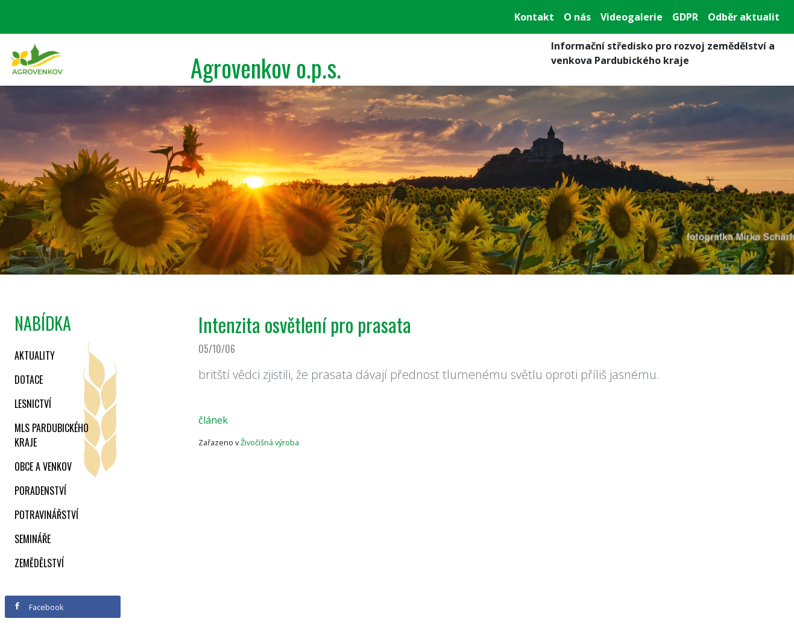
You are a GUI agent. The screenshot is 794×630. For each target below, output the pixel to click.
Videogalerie (631, 17)
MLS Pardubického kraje (51, 435)
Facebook (38, 607)
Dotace (28, 379)
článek (213, 420)
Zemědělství (39, 563)
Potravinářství (46, 515)
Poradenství (40, 490)
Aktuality (34, 355)
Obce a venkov (43, 466)
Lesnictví (32, 403)
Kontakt (534, 17)
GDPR (685, 17)
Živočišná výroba (270, 442)
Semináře (32, 539)
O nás (577, 17)
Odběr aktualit (744, 17)
